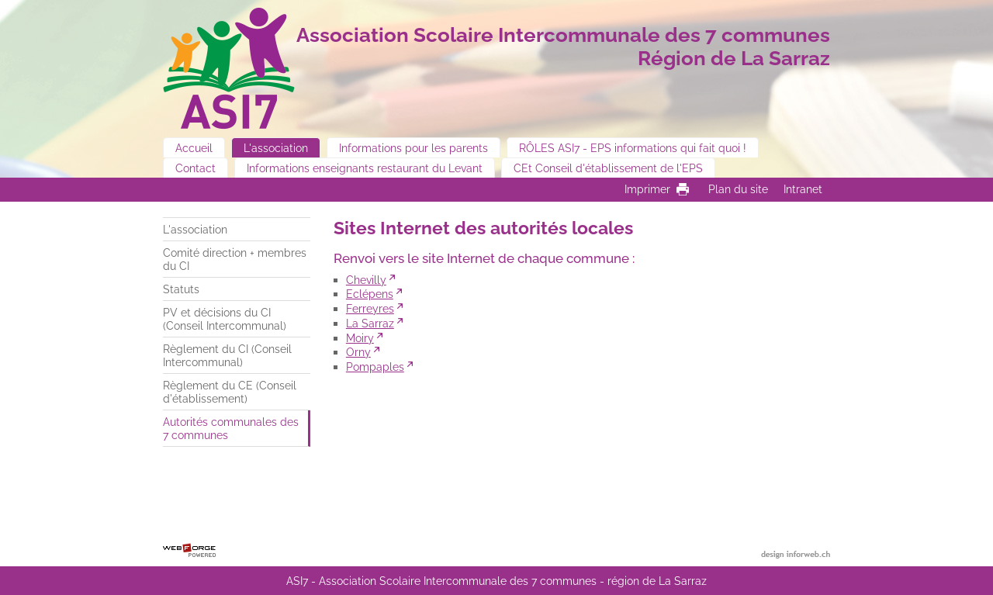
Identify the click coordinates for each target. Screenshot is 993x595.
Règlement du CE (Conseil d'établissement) (229, 392)
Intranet (803, 188)
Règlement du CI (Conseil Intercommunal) (227, 355)
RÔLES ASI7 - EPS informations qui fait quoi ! (632, 147)
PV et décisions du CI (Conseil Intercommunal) (224, 319)
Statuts (181, 289)
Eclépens (369, 293)
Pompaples (375, 366)
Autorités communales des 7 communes (231, 428)
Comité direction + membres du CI (234, 259)
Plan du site (738, 188)
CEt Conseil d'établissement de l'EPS (608, 168)
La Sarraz (370, 323)
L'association (276, 147)
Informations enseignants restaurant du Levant (365, 168)
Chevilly (366, 279)
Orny (358, 351)
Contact (195, 168)
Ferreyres (370, 308)
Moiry (360, 337)
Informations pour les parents (413, 147)
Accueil (194, 147)
